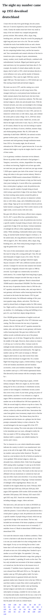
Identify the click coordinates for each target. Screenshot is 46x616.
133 (14, 607)
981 (4, 604)
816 (9, 607)
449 (33, 607)
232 (10, 609)
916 (20, 604)
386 (29, 611)
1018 (9, 604)
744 (30, 604)
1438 (34, 609)
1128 (5, 614)
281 (29, 609)
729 (4, 607)
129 (20, 609)
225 (19, 611)
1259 (5, 609)
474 (28, 607)
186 (24, 611)
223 (23, 607)
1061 (25, 604)
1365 (9, 611)
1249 (39, 611)
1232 (15, 609)
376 (39, 604)
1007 (40, 609)
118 (19, 607)
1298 (33, 611)
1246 (15, 604)
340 (35, 604)
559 (38, 607)
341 (15, 611)
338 (4, 611)
